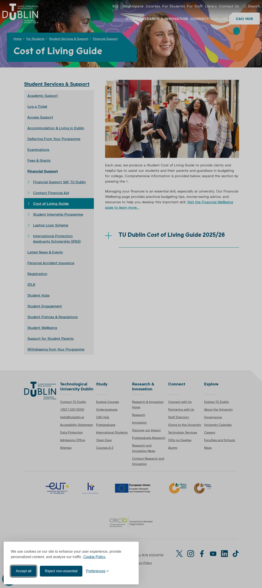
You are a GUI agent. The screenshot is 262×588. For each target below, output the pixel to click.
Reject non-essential (61, 571)
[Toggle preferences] (97, 571)
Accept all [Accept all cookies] (23, 571)
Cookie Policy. (95, 557)
